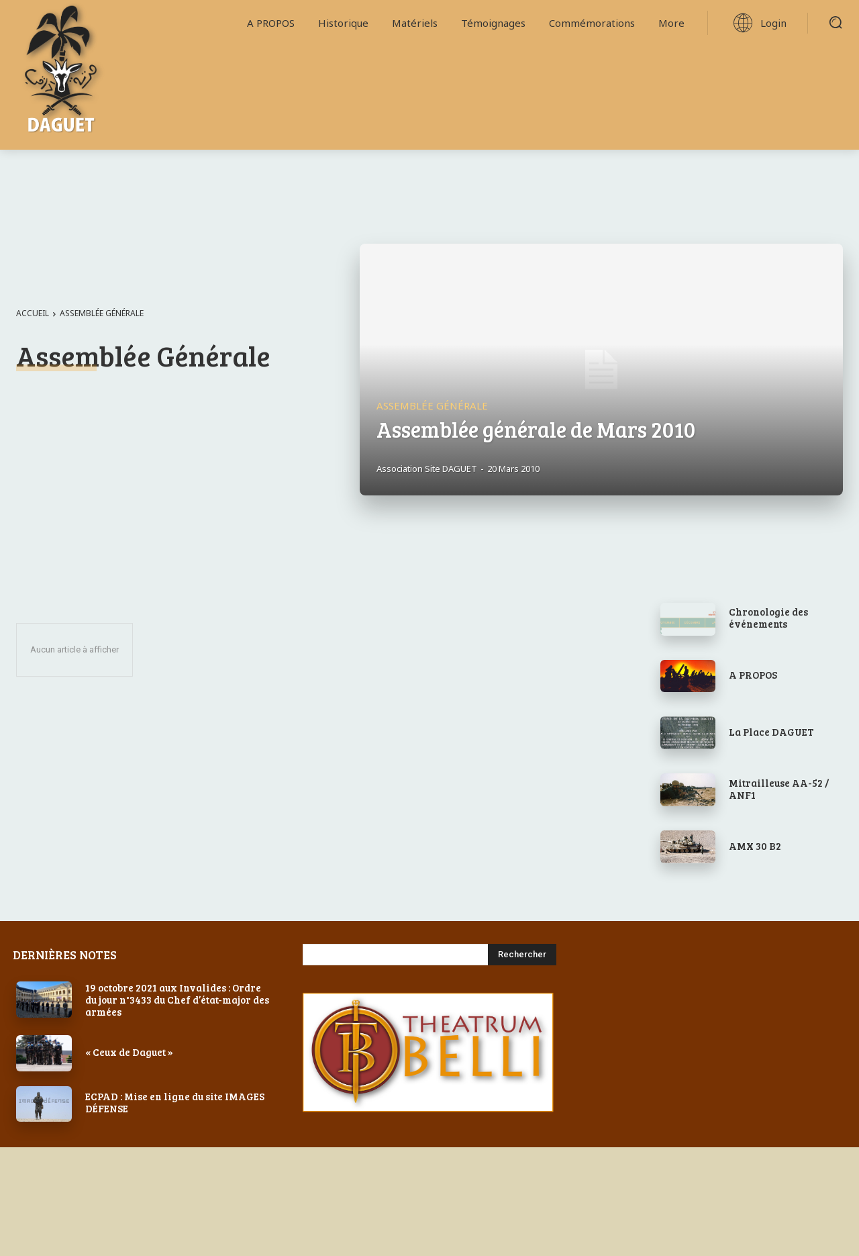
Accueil (32, 313)
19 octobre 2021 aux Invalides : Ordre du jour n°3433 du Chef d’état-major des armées (177, 999)
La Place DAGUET (771, 731)
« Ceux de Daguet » (129, 1052)
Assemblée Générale (432, 405)
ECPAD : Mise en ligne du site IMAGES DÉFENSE (174, 1102)
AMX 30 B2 (755, 846)
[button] (835, 22)
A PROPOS (753, 674)
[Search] (522, 954)
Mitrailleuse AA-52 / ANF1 (779, 789)
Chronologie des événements (768, 617)
